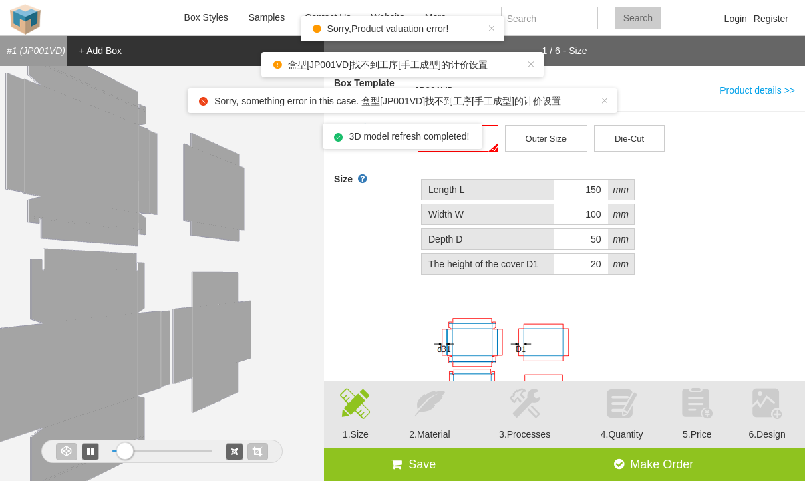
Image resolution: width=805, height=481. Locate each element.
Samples (267, 17)
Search (638, 18)
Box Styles (206, 17)
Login (735, 18)
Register (771, 18)
